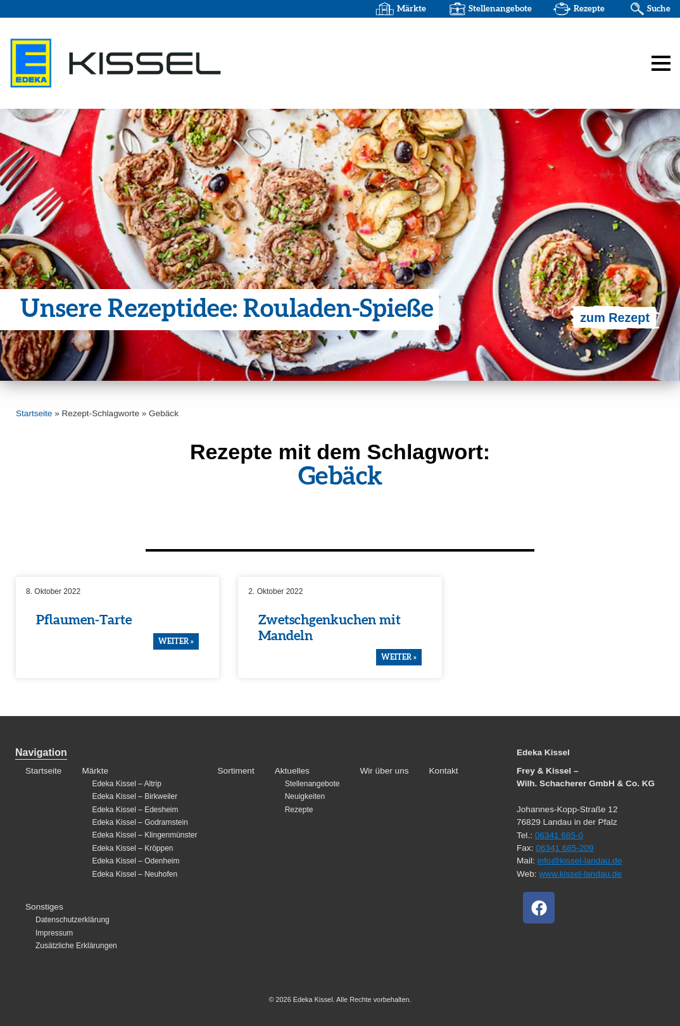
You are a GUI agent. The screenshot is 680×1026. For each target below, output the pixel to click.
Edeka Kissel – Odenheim (135, 860)
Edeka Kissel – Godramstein (139, 822)
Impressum (54, 933)
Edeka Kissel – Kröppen (132, 848)
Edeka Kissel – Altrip (126, 783)
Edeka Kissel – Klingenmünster (144, 835)
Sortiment (236, 771)
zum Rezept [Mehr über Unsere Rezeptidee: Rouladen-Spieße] (614, 317)
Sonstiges (44, 907)
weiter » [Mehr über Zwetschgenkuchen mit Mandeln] (399, 657)
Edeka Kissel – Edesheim (135, 809)
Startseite (34, 413)
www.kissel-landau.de (580, 874)
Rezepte (588, 8)
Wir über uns (384, 771)
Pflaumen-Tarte (84, 620)
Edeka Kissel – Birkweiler (134, 796)
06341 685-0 (559, 835)
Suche (658, 8)
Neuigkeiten (305, 796)
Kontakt (443, 771)
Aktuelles (292, 771)
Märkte (410, 8)
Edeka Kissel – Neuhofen (134, 874)
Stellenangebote (499, 8)
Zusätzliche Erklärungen (76, 945)
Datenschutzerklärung (72, 919)
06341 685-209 (564, 848)
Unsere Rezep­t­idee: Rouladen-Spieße (228, 310)
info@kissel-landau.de (579, 860)
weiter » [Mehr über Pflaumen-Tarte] (176, 641)
